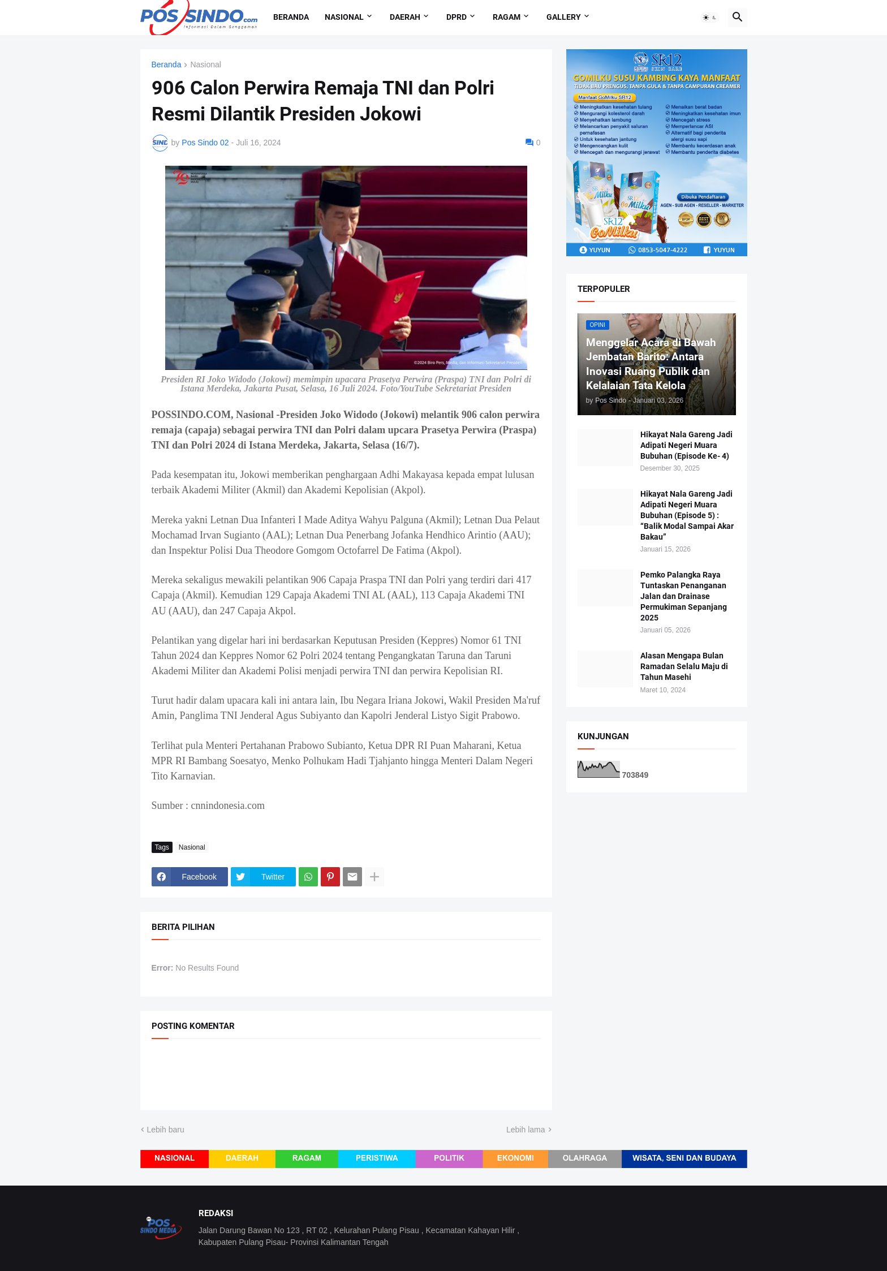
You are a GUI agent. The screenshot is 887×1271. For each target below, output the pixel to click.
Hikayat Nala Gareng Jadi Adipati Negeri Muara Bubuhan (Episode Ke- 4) (686, 445)
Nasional (344, 16)
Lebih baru (165, 1129)
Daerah (405, 16)
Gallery (563, 16)
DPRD (456, 16)
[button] (710, 17)
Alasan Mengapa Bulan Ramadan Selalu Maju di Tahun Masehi (684, 666)
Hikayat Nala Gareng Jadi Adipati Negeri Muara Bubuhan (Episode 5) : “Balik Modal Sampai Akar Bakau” (687, 515)
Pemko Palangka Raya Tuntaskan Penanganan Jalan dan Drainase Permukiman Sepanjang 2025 (683, 596)
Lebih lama (525, 1129)
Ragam (506, 16)
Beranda (291, 16)
